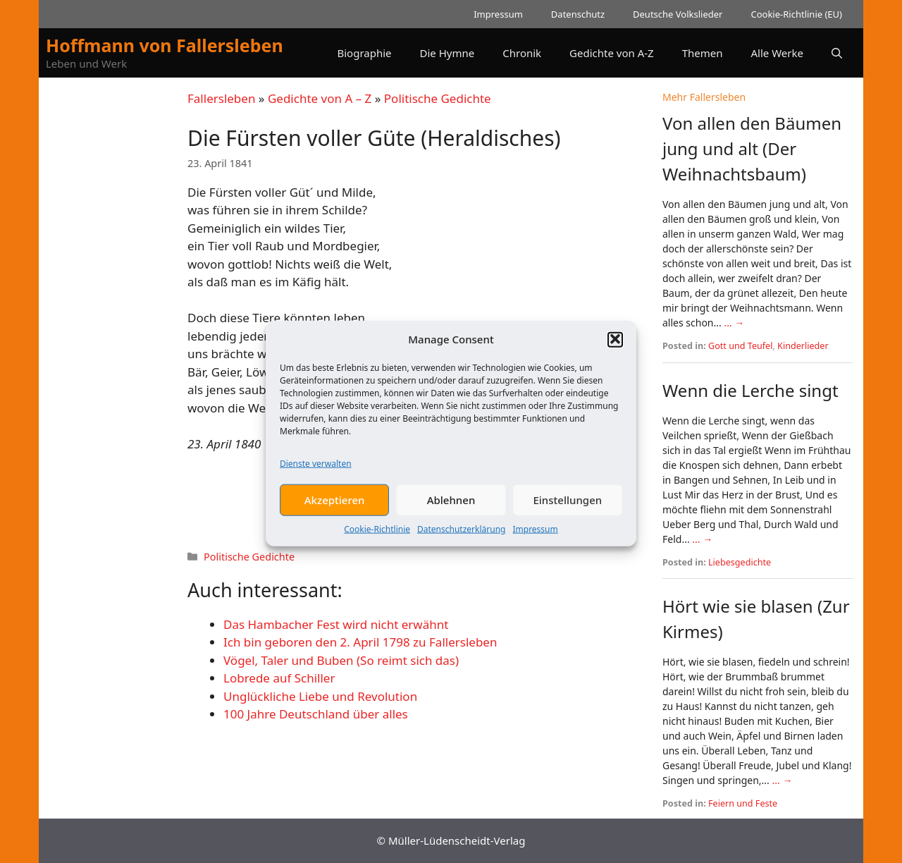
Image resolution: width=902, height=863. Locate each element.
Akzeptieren (334, 507)
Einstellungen (567, 507)
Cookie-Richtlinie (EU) (796, 14)
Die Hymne (447, 53)
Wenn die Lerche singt (750, 390)
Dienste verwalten (316, 471)
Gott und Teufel (740, 346)
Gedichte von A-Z (611, 53)
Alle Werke (777, 53)
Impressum (534, 536)
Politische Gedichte (437, 98)
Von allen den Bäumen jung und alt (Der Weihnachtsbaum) (751, 148)
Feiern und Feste (742, 803)
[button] (615, 346)
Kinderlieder (803, 346)
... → (734, 322)
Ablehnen (451, 507)
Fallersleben (221, 98)
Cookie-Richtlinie (377, 536)
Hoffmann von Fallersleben (164, 45)
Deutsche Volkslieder (677, 14)
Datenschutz (578, 14)
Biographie (364, 53)
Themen (702, 53)
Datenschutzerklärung (461, 536)
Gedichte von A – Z (319, 98)
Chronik (521, 53)
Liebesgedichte (739, 562)
